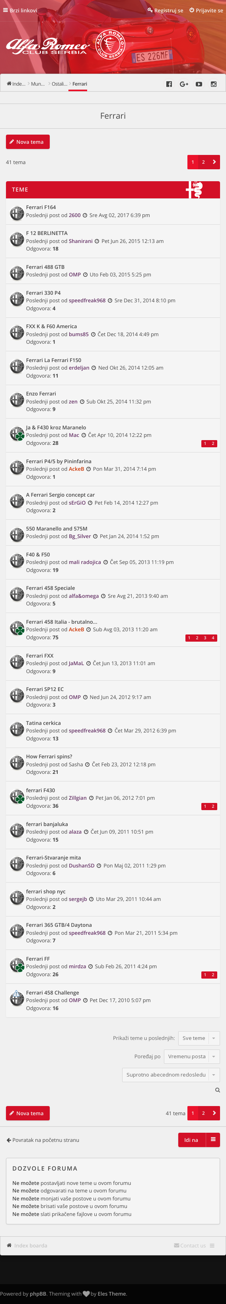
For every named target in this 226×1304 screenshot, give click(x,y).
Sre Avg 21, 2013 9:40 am (138, 595)
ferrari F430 (40, 790)
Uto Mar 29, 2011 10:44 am (128, 899)
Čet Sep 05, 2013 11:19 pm (142, 562)
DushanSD (82, 865)
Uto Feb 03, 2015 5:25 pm (120, 274)
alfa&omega (84, 595)
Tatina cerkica (43, 723)
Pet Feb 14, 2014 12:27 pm (126, 502)
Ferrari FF (38, 959)
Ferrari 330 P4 (43, 293)
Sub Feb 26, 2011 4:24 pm (126, 966)
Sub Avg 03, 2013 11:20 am (125, 629)
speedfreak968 (87, 300)
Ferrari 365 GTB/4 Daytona (59, 925)
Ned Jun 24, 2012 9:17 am (120, 697)
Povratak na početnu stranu (45, 1139)
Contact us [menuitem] (193, 1245)
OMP (75, 274)
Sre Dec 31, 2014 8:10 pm (145, 300)
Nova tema (30, 141)
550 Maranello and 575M (57, 529)
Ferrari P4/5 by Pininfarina (59, 461)
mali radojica (85, 562)
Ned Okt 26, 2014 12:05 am (131, 367)
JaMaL (76, 663)
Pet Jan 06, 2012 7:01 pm (125, 797)
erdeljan (79, 367)
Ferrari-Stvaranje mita (53, 858)
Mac (74, 435)
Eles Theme (112, 1293)
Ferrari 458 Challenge (52, 993)
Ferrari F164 (41, 207)
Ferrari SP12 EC (45, 689)
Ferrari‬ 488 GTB (45, 267)
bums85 (79, 334)
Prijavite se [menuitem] (209, 10)
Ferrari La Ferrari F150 (54, 360)
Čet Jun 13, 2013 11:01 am (124, 663)
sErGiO (77, 502)
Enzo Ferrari (41, 394)
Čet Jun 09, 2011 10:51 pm (122, 831)
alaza (75, 831)
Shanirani (81, 241)
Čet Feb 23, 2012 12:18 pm (124, 764)
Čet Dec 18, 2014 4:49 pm (128, 334)
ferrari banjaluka (47, 824)
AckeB (76, 468)
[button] (214, 162)
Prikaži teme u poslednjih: (166, 1038)
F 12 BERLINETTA (47, 233)
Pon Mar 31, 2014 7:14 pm (124, 468)
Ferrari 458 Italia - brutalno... (61, 622)
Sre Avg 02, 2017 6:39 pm (120, 215)
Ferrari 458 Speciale (50, 588)
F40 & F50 (38, 555)
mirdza (77, 966)
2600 (75, 215)
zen (73, 401)
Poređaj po (177, 1056)
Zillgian (78, 797)
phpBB (38, 1293)
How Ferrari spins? (49, 757)
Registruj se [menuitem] (168, 10)
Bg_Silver (80, 536)
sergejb (78, 899)
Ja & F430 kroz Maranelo (56, 428)
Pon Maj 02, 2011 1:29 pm (134, 865)
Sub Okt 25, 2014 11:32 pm (118, 401)
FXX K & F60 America (51, 326)
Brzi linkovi (23, 10)
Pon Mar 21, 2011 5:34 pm (146, 932)
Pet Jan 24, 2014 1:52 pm (129, 536)
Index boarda (30, 1245)
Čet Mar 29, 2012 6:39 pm (145, 730)
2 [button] (203, 162)
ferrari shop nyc (46, 892)
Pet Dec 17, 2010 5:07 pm (120, 1000)
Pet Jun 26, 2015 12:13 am (132, 241)
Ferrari (113, 115)
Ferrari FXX (40, 656)
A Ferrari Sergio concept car (60, 495)
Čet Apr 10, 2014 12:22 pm (120, 435)
